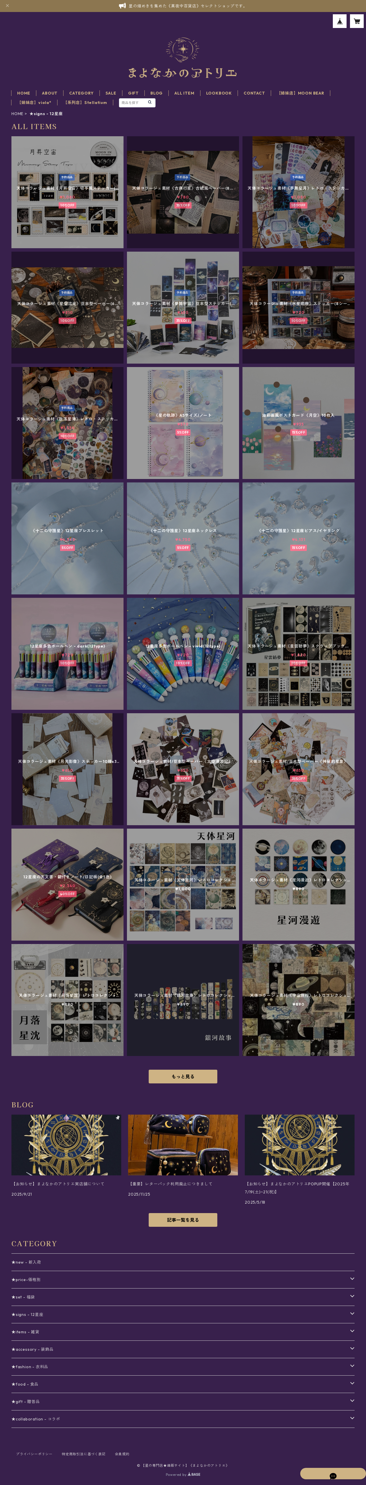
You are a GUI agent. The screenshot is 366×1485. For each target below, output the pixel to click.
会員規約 (122, 1454)
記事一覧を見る (183, 1220)
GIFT (133, 93)
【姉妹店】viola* (34, 102)
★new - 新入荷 (26, 1262)
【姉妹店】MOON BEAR (300, 93)
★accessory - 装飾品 (32, 1349)
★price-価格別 (26, 1279)
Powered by (183, 1474)
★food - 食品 (25, 1384)
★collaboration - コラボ (35, 1419)
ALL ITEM (184, 93)
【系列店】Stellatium (85, 102)
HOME (23, 93)
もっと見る (183, 1076)
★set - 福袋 (23, 1297)
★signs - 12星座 (27, 1314)
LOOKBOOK (219, 93)
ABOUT (49, 93)
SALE (111, 93)
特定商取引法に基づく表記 (84, 1454)
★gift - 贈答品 (25, 1401)
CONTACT (254, 93)
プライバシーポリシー (34, 1454)
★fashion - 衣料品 (29, 1366)
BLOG (156, 93)
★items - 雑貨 (25, 1331)
